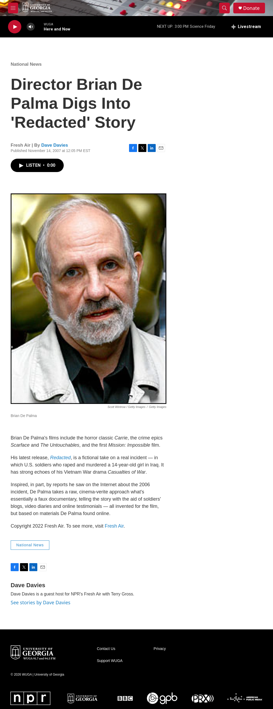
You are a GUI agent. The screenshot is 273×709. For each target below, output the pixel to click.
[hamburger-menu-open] (13, 8)
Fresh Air (114, 526)
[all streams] (246, 26)
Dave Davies (54, 145)
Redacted (60, 457)
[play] (14, 27)
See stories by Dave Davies (40, 602)
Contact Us (106, 649)
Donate (251, 8)
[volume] (30, 27)
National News (26, 64)
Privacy (160, 649)
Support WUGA (109, 661)
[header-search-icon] (224, 8)
